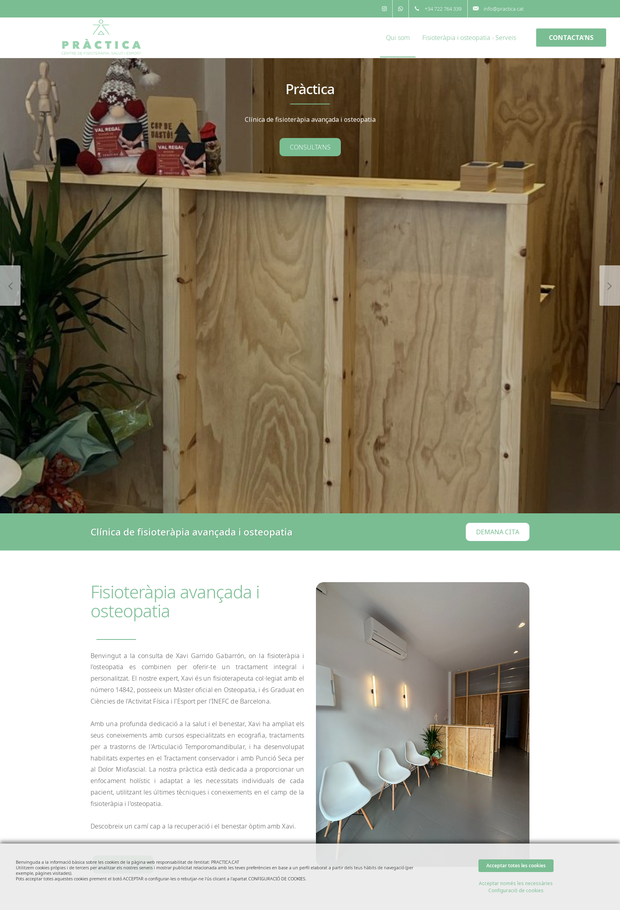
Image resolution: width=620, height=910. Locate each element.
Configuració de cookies (516, 890)
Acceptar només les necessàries (516, 883)
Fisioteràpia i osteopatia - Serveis (469, 37)
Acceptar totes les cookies (516, 865)
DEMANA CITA (497, 532)
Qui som (398, 37)
